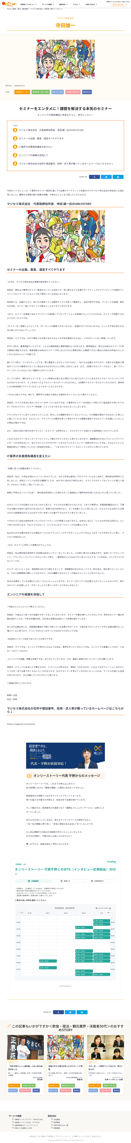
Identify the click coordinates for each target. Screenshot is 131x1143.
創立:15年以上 (13, 1090)
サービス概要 (47, 4)
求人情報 (41, 1136)
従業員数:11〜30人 (22, 92)
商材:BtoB (87, 92)
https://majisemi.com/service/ (21, 723)
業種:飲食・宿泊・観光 (41, 92)
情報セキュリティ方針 (81, 1136)
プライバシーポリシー (63, 1136)
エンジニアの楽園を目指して (33, 155)
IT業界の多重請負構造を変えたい (36, 146)
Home (9, 9)
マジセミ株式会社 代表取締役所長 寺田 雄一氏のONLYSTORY (51, 130)
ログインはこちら (118, 5)
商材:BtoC (36, 1090)
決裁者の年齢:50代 (73, 92)
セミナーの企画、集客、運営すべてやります (41, 138)
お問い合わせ (90, 4)
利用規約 (50, 1136)
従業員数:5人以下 (54, 1085)
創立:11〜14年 (57, 92)
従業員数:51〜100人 (95, 1085)
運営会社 (62, 4)
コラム (75, 4)
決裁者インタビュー (27, 4)
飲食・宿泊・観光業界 (20, 9)
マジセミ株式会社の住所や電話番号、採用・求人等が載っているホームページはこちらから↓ (66, 163)
